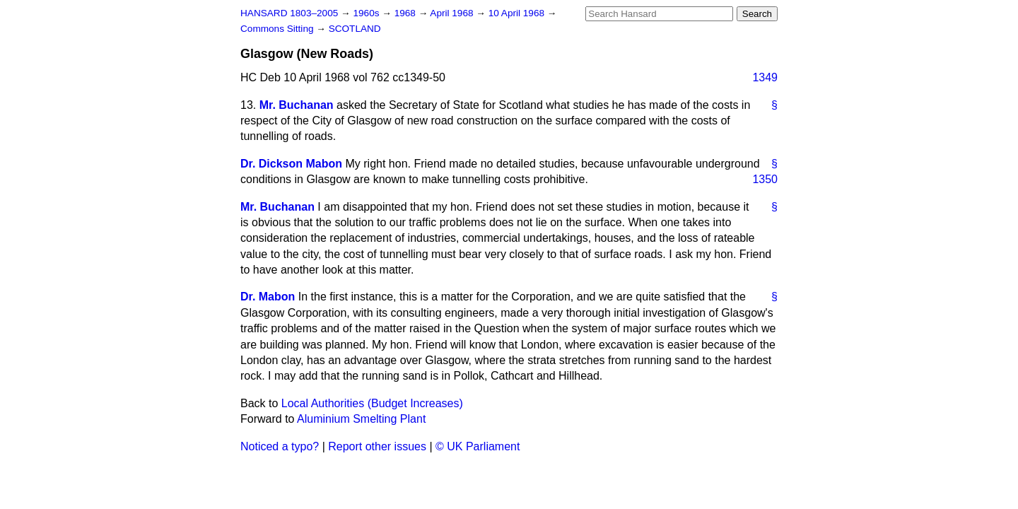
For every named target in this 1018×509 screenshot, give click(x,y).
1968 (406, 13)
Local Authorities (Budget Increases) (372, 403)
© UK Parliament (477, 446)
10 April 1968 (517, 13)
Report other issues (377, 446)
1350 (765, 179)
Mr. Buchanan (296, 105)
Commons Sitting (278, 28)
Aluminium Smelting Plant (361, 419)
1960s (367, 13)
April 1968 (453, 13)
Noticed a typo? (279, 446)
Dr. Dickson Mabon (291, 164)
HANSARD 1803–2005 (289, 13)
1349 (765, 77)
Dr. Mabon (267, 297)
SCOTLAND (355, 28)
